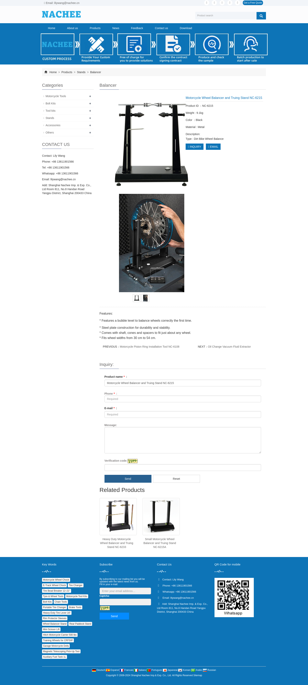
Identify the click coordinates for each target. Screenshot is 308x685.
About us (72, 28)
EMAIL (213, 146)
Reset (176, 478)
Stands (81, 72)
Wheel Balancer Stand (54, 623)
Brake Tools (75, 607)
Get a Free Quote (253, 2)
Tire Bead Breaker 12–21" (56, 590)
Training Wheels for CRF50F (58, 640)
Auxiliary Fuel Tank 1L (54, 657)
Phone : (110, 393)
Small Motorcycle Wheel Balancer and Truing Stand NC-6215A (159, 543)
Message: (110, 425)
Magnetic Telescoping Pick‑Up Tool (61, 651)
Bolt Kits (51, 103)
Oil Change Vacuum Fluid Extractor (229, 346)
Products (95, 28)
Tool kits (51, 110)
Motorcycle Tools (56, 96)
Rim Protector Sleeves (54, 618)
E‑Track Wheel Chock (54, 585)
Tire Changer (75, 585)
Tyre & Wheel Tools (53, 596)
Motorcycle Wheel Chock (56, 579)
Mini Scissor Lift (51, 629)
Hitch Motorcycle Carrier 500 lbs (60, 634)
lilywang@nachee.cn (63, 179)
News (115, 28)
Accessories (53, 125)
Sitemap (197, 675)
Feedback (137, 28)
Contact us (161, 28)
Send (128, 478)
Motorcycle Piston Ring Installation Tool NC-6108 (149, 346)
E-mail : (110, 408)
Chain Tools (61, 601)
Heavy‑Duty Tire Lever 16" (57, 612)
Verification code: (115, 460)
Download (186, 28)
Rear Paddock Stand (80, 623)
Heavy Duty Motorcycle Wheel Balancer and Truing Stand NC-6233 (116, 543)
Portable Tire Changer (54, 607)
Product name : (115, 376)
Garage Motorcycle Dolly (56, 645)
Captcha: (105, 596)
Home (51, 28)
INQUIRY (194, 146)
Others (50, 132)
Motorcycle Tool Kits (76, 596)
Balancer (95, 72)
